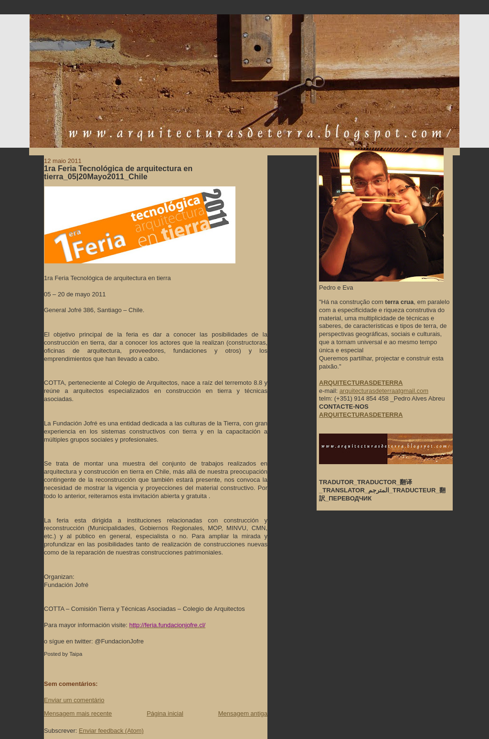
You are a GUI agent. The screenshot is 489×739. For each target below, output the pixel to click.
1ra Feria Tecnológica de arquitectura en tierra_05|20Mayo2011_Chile (118, 172)
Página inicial (165, 713)
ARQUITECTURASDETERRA (361, 414)
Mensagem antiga (242, 713)
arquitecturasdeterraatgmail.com (384, 390)
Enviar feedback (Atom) (111, 730)
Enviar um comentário (74, 700)
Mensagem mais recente (78, 713)
